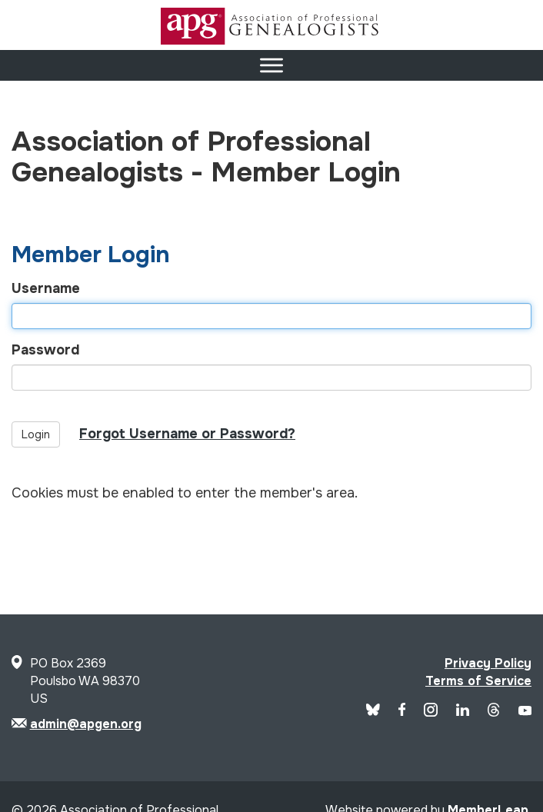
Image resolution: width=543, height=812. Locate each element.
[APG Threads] (493, 712)
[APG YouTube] (524, 712)
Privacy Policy (488, 663)
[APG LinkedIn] (462, 712)
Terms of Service (478, 681)
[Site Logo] (271, 40)
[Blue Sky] (373, 712)
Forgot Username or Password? (187, 433)
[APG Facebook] (402, 712)
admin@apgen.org (86, 724)
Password (45, 349)
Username (46, 288)
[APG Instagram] (431, 712)
